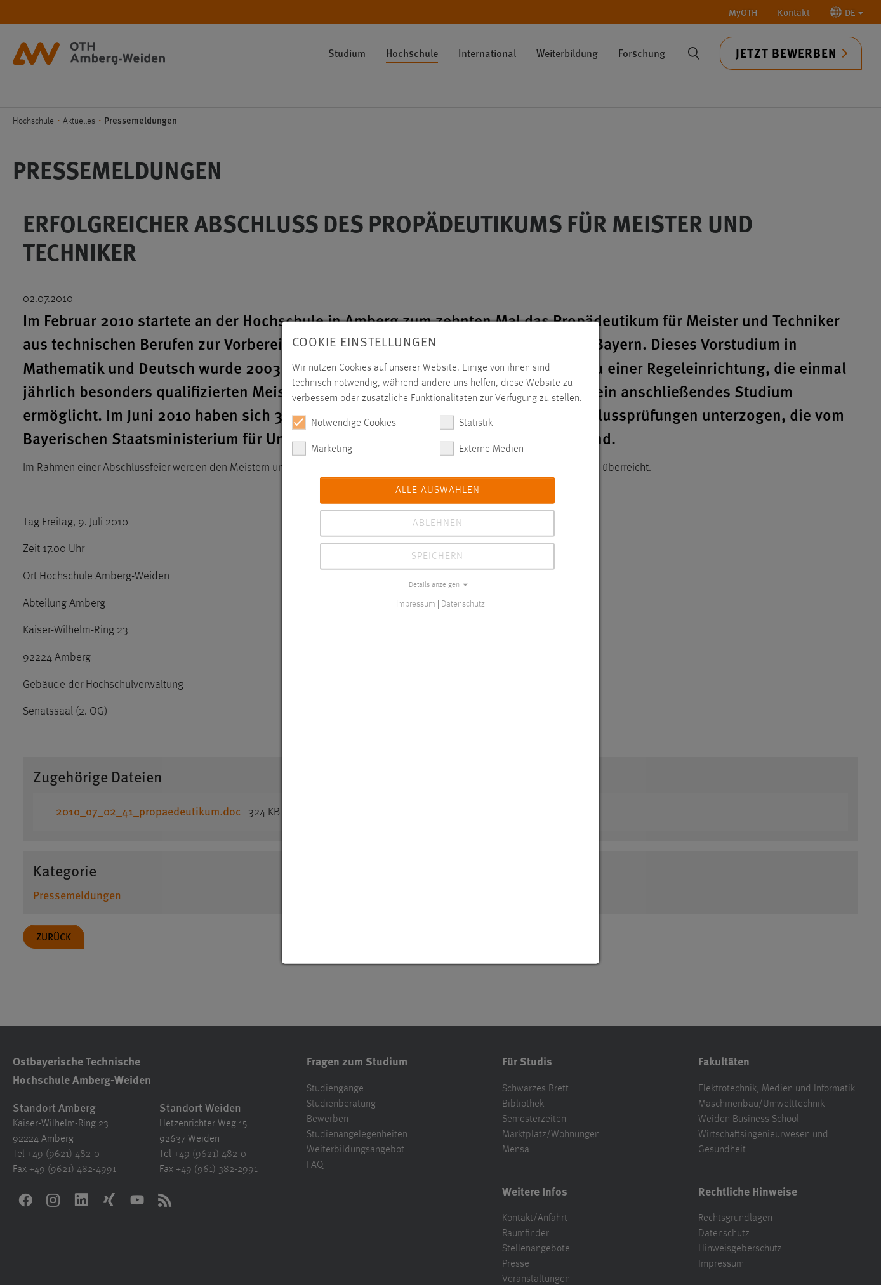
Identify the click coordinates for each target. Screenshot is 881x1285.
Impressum (415, 603)
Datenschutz (463, 603)
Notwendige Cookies (344, 422)
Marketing (322, 448)
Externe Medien (482, 448)
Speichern (437, 556)
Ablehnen (438, 523)
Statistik (466, 422)
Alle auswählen (437, 490)
